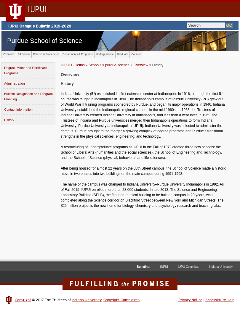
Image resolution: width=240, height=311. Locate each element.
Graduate (122, 54)
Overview (9, 54)
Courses (136, 54)
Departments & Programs (78, 54)
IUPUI (164, 266)
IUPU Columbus (188, 266)
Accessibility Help (219, 300)
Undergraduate (105, 54)
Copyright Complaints (121, 300)
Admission (24, 54)
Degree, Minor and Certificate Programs (25, 70)
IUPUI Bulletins (73, 65)
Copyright (23, 300)
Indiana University (221, 266)
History (9, 120)
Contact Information (18, 109)
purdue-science (117, 65)
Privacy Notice (190, 300)
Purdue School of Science (44, 40)
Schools (95, 65)
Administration (14, 83)
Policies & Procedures (46, 54)
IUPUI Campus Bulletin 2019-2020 (120, 25)
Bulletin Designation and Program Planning (28, 96)
